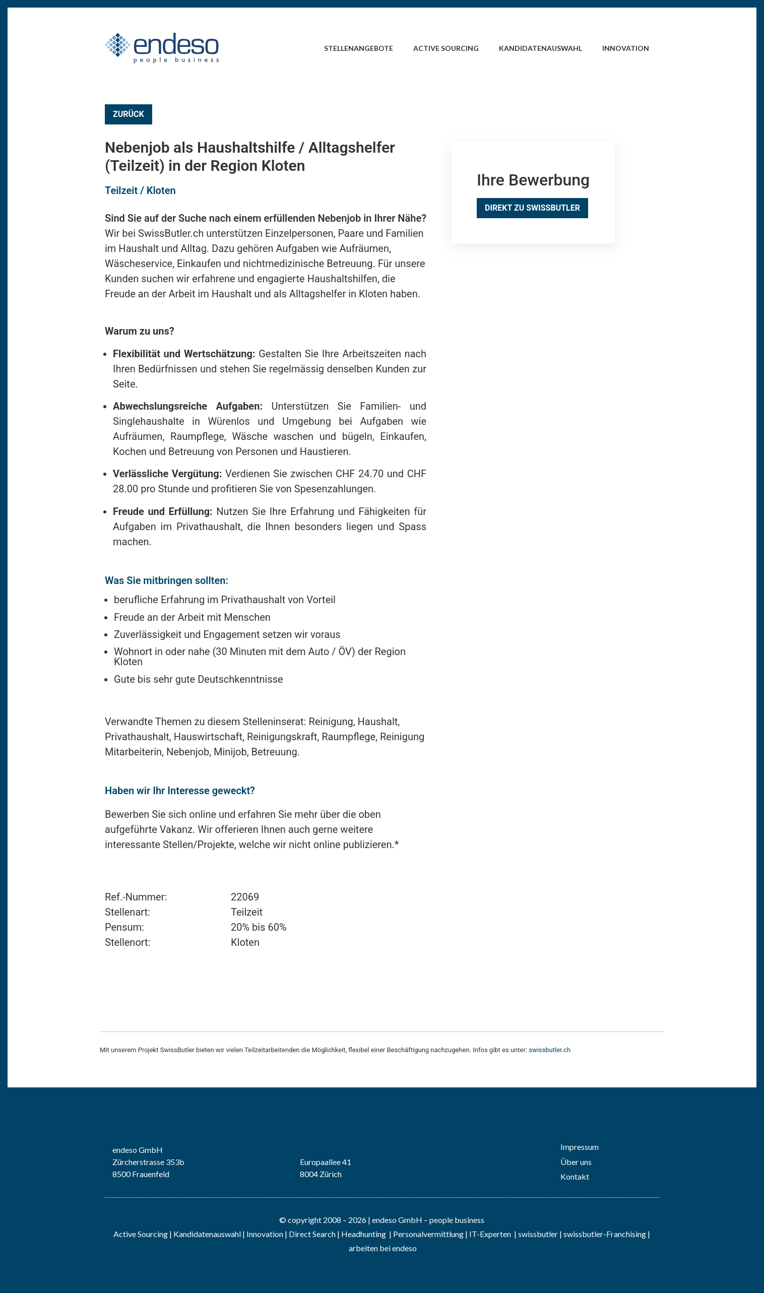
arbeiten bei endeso (383, 1248)
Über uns (576, 1162)
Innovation (625, 48)
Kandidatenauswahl (540, 48)
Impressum (579, 1146)
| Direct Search (310, 1234)
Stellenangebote (358, 48)
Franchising (626, 1234)
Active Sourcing (446, 48)
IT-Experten (489, 1234)
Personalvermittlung (428, 1234)
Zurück (128, 114)
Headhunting (363, 1234)
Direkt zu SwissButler (532, 208)
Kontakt (574, 1176)
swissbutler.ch (549, 1050)
